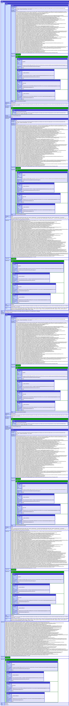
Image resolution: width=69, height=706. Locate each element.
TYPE (18, 67)
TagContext (13, 56)
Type (12, 214)
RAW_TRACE (19, 64)
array (17, 170)
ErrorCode (7, 106)
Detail (6, 104)
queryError (7, 616)
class (13, 111)
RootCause (7, 118)
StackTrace (13, 11)
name (2, 704)
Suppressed (13, 167)
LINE (18, 74)
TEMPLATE (19, 66)
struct (2, 1)
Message (12, 8)
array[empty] (18, 54)
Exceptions (7, 107)
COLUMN (18, 60)
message (14, 423)
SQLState (12, 10)
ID (17, 61)
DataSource (7, 102)
